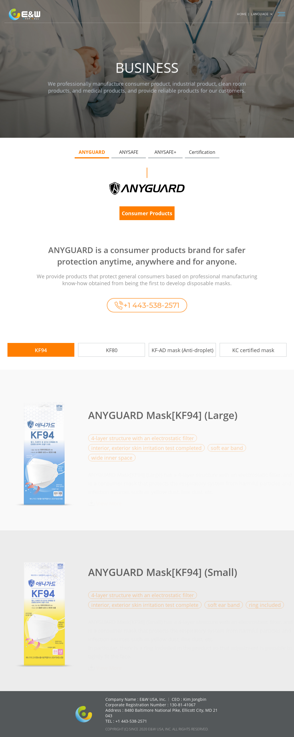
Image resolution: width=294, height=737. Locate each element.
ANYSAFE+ (165, 152)
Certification (202, 152)
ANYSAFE (128, 152)
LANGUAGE (261, 14)
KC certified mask (253, 350)
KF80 (111, 350)
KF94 (41, 350)
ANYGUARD (92, 152)
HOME (242, 14)
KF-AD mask (182, 350)
